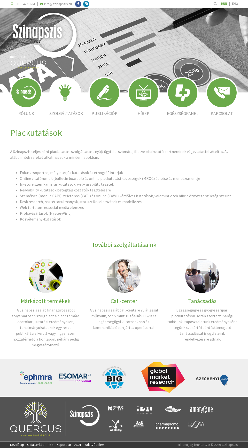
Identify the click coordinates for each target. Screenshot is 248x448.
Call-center (124, 301)
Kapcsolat (64, 444)
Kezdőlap (17, 444)
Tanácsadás (202, 301)
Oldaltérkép (36, 444)
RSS (51, 444)
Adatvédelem (95, 444)
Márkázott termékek (45, 301)
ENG (235, 3)
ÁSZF (78, 444)
